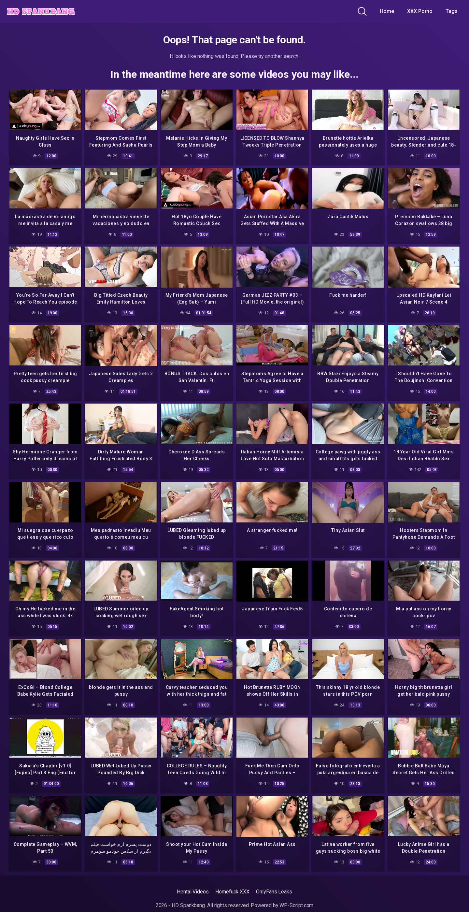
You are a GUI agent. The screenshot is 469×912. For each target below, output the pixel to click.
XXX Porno (420, 11)
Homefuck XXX (232, 891)
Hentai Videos (193, 891)
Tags (452, 11)
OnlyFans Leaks (274, 891)
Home (387, 11)
